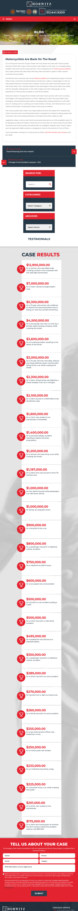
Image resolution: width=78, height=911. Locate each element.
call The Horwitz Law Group (55, 132)
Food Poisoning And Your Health (20, 152)
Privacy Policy (9, 887)
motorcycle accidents (62, 69)
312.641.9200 (55, 12)
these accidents (40, 78)
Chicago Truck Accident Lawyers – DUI (25, 162)
